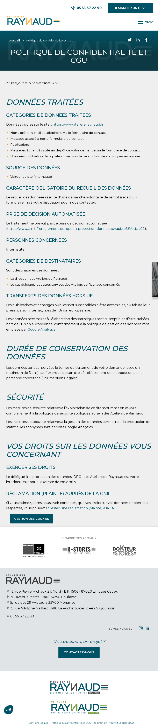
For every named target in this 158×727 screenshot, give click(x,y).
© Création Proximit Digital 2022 (114, 722)
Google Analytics (41, 329)
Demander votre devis (112, 287)
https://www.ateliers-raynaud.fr (78, 124)
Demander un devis (131, 8)
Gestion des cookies (31, 519)
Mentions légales (38, 722)
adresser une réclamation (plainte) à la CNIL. (82, 508)
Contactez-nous (79, 652)
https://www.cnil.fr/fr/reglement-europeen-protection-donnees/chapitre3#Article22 (76, 229)
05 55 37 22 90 (22, 616)
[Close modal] (116, 269)
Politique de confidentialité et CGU (71, 722)
